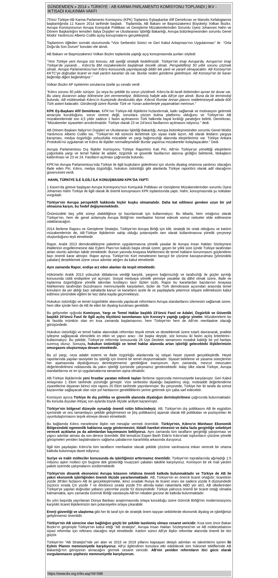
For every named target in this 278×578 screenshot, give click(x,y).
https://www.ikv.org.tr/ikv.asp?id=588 (75, 574)
